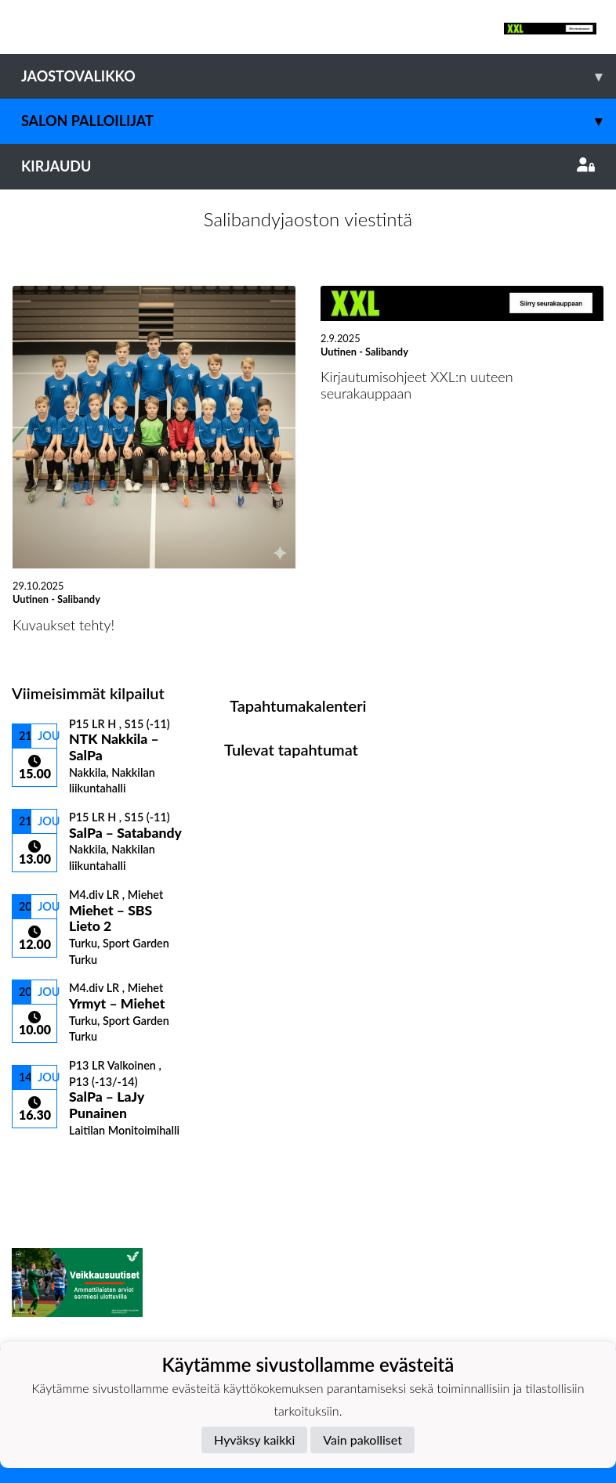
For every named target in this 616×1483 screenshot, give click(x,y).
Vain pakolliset (362, 1439)
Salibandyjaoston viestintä (308, 218)
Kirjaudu (308, 166)
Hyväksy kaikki (254, 1439)
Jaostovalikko (318, 76)
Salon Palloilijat (318, 121)
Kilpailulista (53, 1163)
